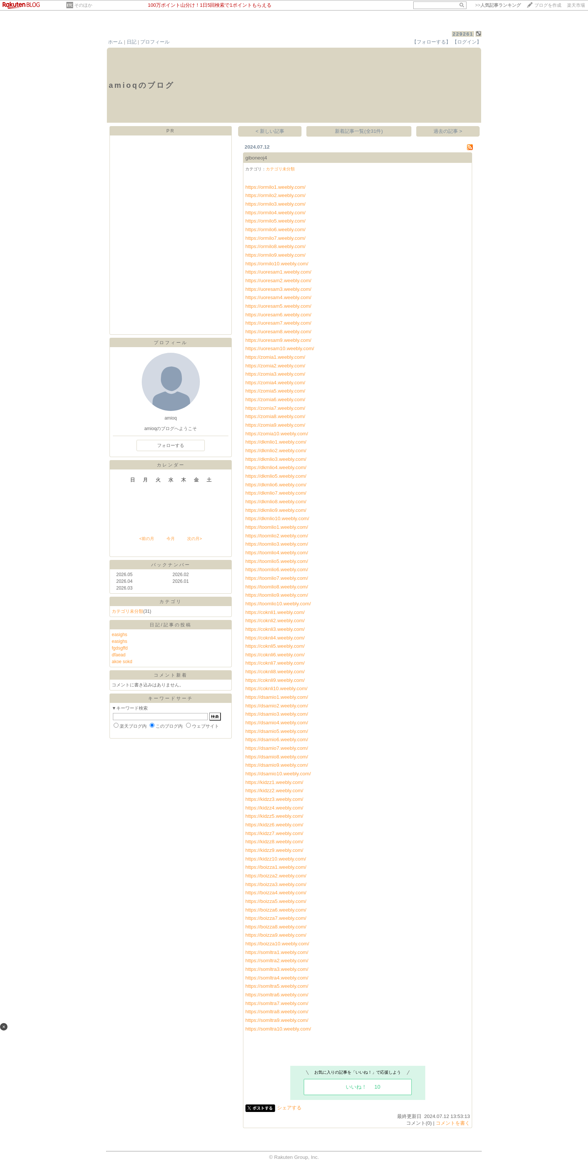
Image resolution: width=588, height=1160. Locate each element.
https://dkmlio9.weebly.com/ (275, 510)
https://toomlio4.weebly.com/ (276, 552)
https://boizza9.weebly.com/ (275, 935)
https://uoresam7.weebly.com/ (278, 323)
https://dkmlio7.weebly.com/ (275, 493)
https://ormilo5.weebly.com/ (275, 221)
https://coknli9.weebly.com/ (274, 680)
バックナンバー (170, 564)
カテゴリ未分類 (127, 611)
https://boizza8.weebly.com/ (275, 927)
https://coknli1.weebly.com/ (274, 612)
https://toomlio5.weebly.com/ (276, 561)
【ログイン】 (467, 42)
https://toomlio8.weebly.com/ (276, 587)
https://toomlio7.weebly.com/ (276, 578)
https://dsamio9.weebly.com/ (276, 765)
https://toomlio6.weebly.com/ (276, 569)
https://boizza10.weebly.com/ (277, 943)
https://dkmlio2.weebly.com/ (275, 450)
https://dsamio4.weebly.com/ (276, 722)
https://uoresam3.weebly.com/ (278, 289)
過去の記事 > (448, 131)
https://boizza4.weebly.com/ (275, 892)
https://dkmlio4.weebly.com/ (275, 467)
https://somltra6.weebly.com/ (276, 995)
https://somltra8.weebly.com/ (276, 1011)
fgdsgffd (120, 648)
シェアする (289, 1107)
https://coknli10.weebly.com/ (276, 688)
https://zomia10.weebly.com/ (276, 433)
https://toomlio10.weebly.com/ (278, 603)
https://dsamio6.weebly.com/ (276, 739)
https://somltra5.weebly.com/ (276, 986)
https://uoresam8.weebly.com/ (278, 331)
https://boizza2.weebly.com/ (275, 876)
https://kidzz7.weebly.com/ (274, 833)
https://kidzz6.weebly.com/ (274, 824)
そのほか (83, 5)
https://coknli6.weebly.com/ (274, 654)
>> (498, 5)
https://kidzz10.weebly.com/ (275, 859)
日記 (131, 42)
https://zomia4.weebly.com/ (275, 382)
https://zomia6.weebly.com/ (275, 399)
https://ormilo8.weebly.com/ (275, 246)
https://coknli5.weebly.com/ (274, 646)
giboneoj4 (256, 158)
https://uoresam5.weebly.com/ (278, 306)
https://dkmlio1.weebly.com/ (275, 442)
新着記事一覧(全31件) (359, 131)
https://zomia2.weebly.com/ (275, 366)
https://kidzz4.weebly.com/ (274, 808)
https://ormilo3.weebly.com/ (275, 204)
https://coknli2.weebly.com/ (274, 620)
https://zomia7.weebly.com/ (275, 408)
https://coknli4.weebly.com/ (274, 638)
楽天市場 (576, 5)
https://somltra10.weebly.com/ (278, 1029)
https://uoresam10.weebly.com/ (279, 348)
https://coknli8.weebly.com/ (274, 671)
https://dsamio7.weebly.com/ (276, 748)
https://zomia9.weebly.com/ (275, 425)
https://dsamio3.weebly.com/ (276, 714)
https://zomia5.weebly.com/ (275, 391)
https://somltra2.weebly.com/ (276, 960)
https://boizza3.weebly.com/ (275, 884)
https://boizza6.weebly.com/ (275, 910)
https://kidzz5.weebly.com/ (274, 816)
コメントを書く (453, 1123)
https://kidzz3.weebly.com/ (274, 799)
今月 (170, 538)
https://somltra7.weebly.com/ (276, 1003)
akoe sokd (122, 661)
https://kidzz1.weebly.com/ (274, 782)
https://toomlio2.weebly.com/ (276, 536)
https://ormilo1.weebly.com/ (275, 187)
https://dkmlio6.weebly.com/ (275, 484)
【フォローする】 (431, 42)
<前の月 (146, 538)
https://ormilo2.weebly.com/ (275, 195)
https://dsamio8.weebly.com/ (276, 757)
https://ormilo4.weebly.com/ (275, 212)
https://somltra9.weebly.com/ (276, 1020)
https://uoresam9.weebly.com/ (278, 340)
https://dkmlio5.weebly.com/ (275, 476)
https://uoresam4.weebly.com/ (278, 297)
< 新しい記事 (270, 131)
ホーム (115, 42)
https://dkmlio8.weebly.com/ (275, 501)
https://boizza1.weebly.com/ (275, 867)
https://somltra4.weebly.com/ (276, 978)
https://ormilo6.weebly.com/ (275, 229)
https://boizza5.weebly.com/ (275, 901)
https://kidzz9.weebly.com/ (274, 850)
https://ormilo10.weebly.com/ (276, 263)
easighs (119, 634)
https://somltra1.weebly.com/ (276, 952)
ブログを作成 (547, 5)
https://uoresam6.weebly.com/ (278, 314)
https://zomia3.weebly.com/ (275, 374)
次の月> (194, 538)
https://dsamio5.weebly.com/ (276, 731)
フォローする (170, 445)
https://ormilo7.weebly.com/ (275, 238)
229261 (463, 34)
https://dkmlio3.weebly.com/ (275, 459)
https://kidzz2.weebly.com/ (274, 790)
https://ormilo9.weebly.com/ (275, 255)
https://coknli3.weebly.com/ (274, 629)
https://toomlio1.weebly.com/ (276, 527)
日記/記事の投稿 (170, 624)
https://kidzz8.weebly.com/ (274, 841)
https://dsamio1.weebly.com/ (276, 697)
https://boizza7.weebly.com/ (275, 918)
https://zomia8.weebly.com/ (275, 416)
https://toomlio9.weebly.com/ (276, 595)
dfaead (119, 654)
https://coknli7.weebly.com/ (274, 663)
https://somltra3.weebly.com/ (276, 969)
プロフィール (155, 42)
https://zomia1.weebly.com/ (275, 357)
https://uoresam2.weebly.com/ (278, 280)
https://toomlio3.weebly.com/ (276, 544)
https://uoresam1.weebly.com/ (278, 272)
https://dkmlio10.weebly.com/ (277, 518)
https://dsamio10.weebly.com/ (278, 773)
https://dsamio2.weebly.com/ (276, 706)
